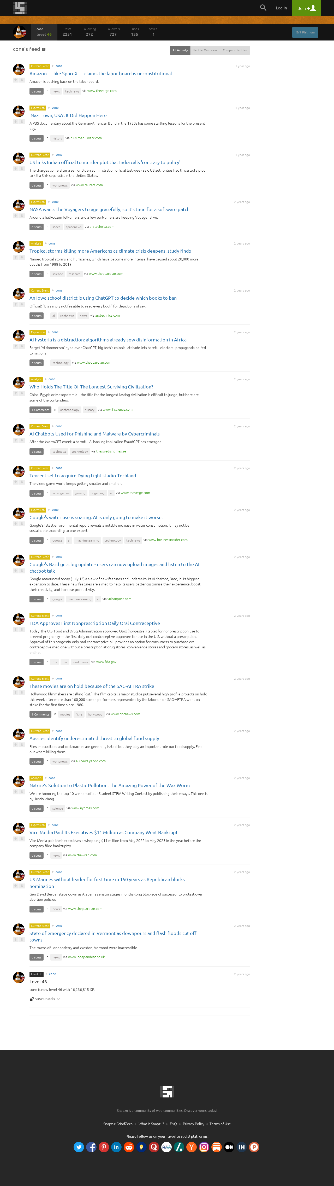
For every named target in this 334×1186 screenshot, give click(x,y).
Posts (67, 32)
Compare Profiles (235, 50)
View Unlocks (45, 999)
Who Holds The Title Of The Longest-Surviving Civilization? (91, 386)
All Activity (180, 50)
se (111, 451)
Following (89, 32)
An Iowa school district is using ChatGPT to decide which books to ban (103, 297)
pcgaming (98, 493)
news (56, 91)
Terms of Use (220, 1124)
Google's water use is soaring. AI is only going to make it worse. (96, 517)
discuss (36, 91)
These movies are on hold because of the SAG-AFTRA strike (91, 686)
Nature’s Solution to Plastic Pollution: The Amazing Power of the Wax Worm (109, 785)
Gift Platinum (305, 32)
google (57, 540)
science (57, 274)
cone (44, 32)
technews (72, 91)
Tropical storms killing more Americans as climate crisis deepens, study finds (110, 250)
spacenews (73, 227)
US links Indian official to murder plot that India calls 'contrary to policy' (104, 162)
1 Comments (40, 409)
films (79, 714)
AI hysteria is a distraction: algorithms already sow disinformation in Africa (108, 339)
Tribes (134, 32)
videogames (60, 493)
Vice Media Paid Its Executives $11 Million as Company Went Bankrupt (104, 832)
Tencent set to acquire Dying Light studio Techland (82, 475)
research (75, 274)
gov (106, 662)
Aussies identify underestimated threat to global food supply (94, 738)
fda (54, 662)
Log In (281, 7)
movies (65, 714)
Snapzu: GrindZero (118, 1124)
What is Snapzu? (151, 1124)
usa (65, 662)
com (102, 90)
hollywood (95, 714)
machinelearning (87, 540)
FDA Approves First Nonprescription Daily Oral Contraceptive (94, 623)
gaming (80, 493)
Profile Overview (205, 50)
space (56, 227)
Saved (153, 32)
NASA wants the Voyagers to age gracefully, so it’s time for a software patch (109, 209)
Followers (113, 32)
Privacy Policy (193, 1124)
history (57, 138)
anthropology (69, 409)
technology (60, 362)
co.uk (86, 957)
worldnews (60, 185)
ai (53, 315)
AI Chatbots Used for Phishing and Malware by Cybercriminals (94, 433)
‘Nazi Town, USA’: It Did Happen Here (68, 115)
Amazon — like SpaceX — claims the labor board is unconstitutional (100, 73)
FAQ (173, 1124)
